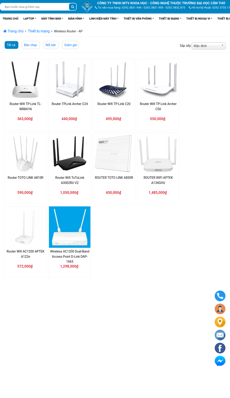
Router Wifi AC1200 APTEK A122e (25, 254)
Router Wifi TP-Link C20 (113, 104)
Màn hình (75, 18)
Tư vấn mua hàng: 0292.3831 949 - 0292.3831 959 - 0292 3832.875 (140, 7)
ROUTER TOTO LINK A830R (114, 177)
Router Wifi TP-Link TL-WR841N (25, 106)
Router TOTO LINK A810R (25, 177)
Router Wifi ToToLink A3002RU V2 (69, 180)
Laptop (28, 18)
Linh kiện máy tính (103, 18)
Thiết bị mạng (169, 18)
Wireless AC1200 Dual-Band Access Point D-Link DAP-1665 (70, 256)
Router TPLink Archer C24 (70, 104)
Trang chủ (10, 18)
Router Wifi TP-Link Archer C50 (158, 106)
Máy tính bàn (51, 18)
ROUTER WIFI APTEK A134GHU (158, 180)
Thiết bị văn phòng (138, 18)
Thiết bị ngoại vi (198, 18)
